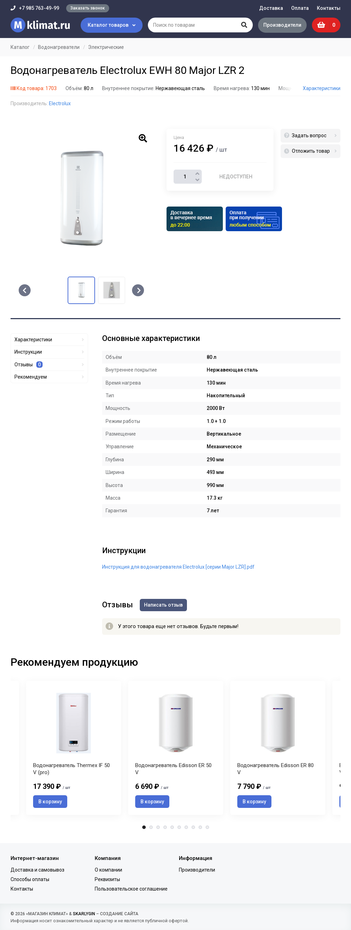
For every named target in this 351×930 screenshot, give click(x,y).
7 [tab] (186, 827)
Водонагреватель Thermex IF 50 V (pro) (71, 769)
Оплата (300, 8)
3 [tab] (158, 827)
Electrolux (60, 103)
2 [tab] (151, 827)
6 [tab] (179, 827)
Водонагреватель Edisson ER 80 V (275, 769)
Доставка (271, 8)
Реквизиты (107, 879)
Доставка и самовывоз (37, 870)
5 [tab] (172, 827)
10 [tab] (207, 827)
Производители (282, 25)
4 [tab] (165, 827)
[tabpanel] (175, 748)
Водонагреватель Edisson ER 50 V (173, 769)
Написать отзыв (163, 605)
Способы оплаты (30, 879)
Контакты (328, 8)
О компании (108, 870)
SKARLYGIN (84, 913)
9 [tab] (200, 827)
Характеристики (321, 88)
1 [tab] (144, 827)
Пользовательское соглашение (131, 889)
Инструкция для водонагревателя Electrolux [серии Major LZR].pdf (178, 567)
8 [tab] (193, 827)
